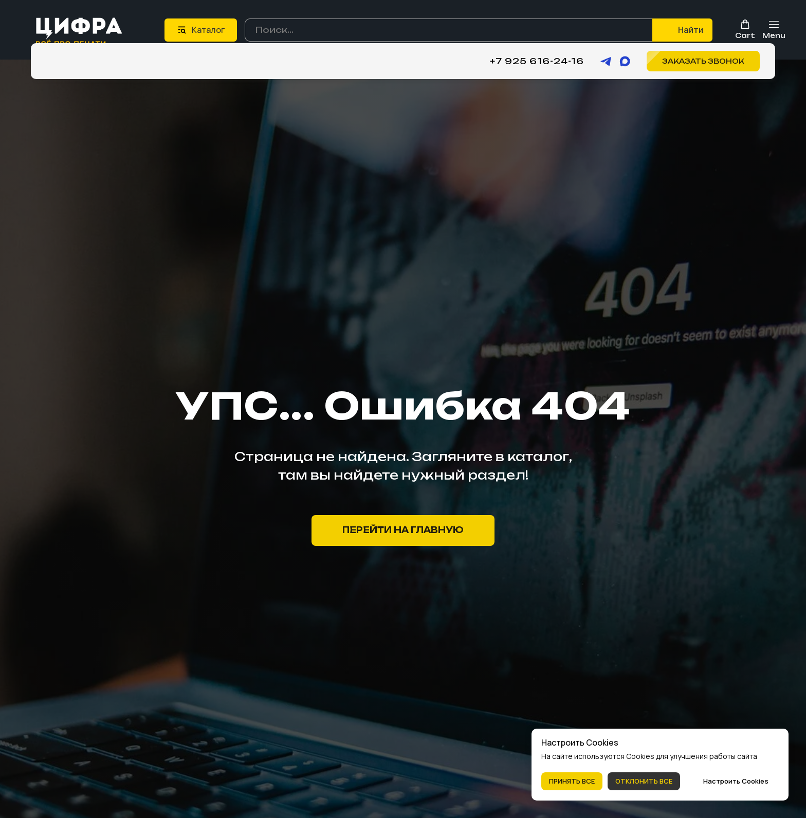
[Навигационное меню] (773, 29)
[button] (745, 29)
